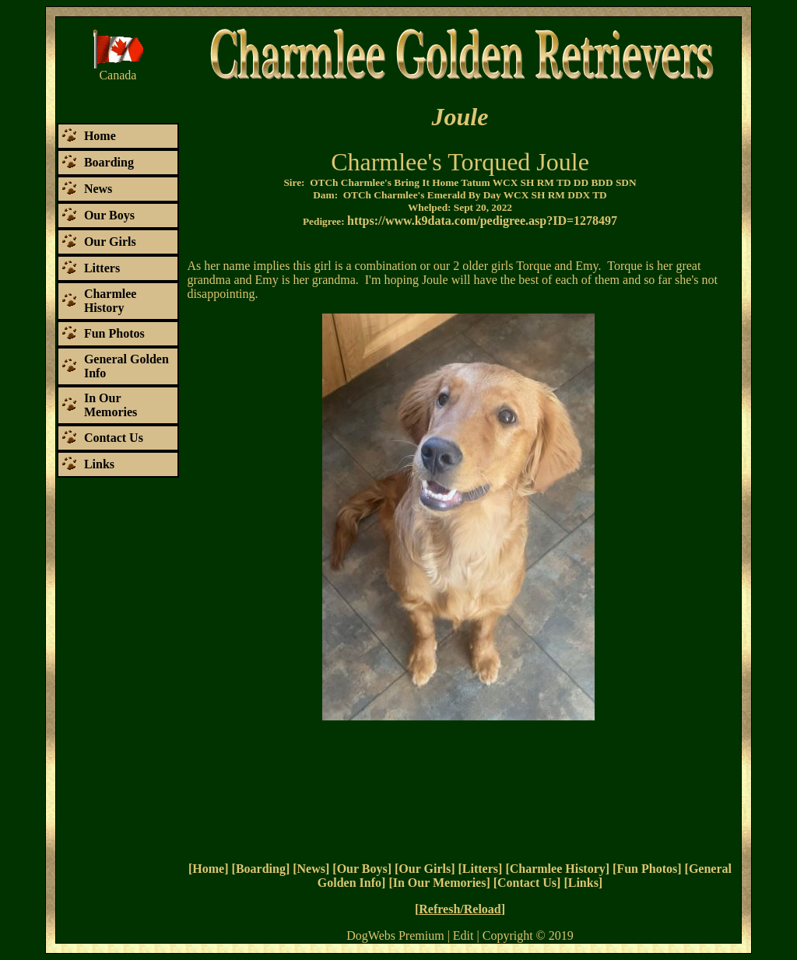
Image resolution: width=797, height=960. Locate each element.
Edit (463, 935)
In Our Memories (439, 882)
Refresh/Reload (459, 909)
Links (583, 882)
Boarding (261, 868)
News (311, 868)
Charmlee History (558, 868)
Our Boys (362, 868)
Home (208, 868)
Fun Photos (646, 868)
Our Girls (424, 868)
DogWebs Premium (395, 935)
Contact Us (526, 882)
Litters (480, 868)
